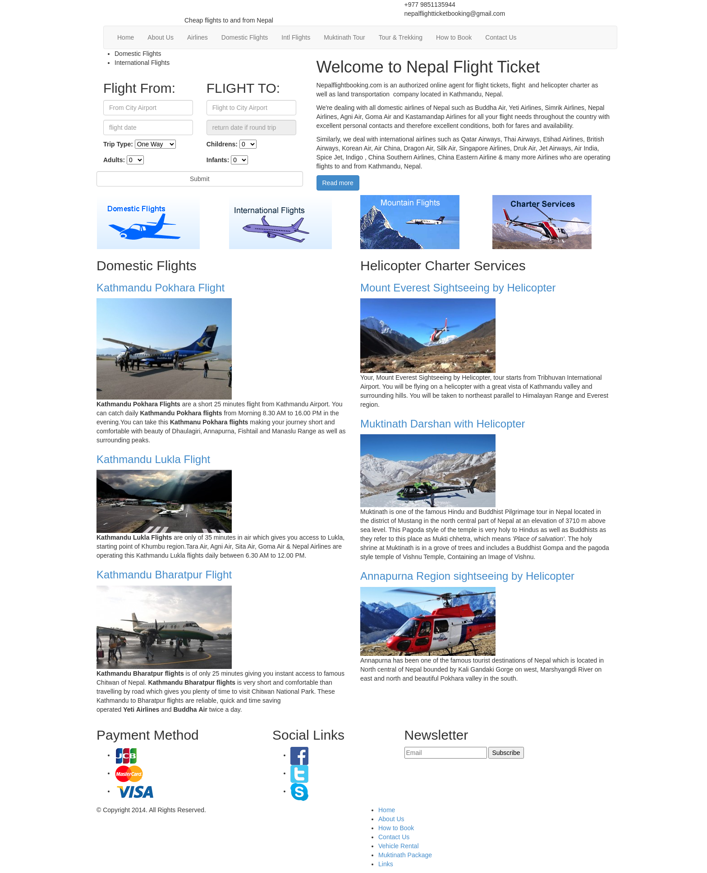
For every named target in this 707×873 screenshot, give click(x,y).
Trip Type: (118, 144)
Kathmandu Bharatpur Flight (164, 574)
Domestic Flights (244, 37)
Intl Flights (295, 37)
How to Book (454, 37)
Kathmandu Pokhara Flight (160, 288)
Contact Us (500, 37)
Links (385, 864)
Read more (338, 182)
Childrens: (222, 144)
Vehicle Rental (398, 846)
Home (125, 37)
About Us (160, 37)
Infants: (218, 160)
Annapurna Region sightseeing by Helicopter (467, 576)
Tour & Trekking (400, 37)
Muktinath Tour (344, 37)
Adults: (114, 160)
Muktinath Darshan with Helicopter (442, 424)
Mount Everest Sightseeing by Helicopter (458, 288)
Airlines (197, 37)
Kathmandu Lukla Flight (153, 459)
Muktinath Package (405, 855)
